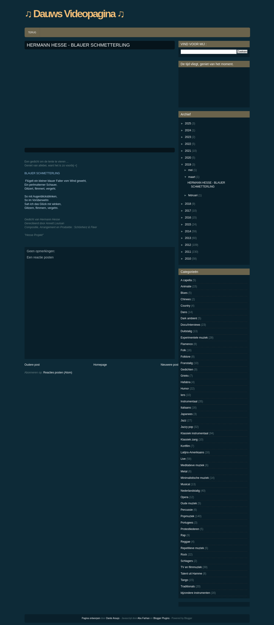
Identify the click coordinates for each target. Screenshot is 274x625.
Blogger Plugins (161, 618)
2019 (188, 164)
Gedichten (187, 369)
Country (185, 305)
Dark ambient (189, 318)
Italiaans (186, 407)
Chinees (186, 299)
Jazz (183, 420)
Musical (185, 484)
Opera (184, 497)
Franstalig (187, 363)
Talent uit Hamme (191, 573)
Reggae (185, 541)
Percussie (187, 509)
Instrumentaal (189, 401)
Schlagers (187, 561)
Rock (184, 554)
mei (190, 170)
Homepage (100, 364)
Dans (184, 312)
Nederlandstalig (190, 490)
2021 (188, 150)
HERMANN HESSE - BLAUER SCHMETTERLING (78, 45)
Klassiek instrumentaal (194, 433)
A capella (186, 280)
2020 (188, 157)
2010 (188, 258)
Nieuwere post (169, 364)
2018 (188, 203)
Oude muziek (189, 503)
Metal (184, 471)
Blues (184, 292)
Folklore (186, 356)
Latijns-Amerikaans (192, 452)
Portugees (187, 522)
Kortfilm (185, 446)
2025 (188, 123)
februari (193, 195)
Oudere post (32, 364)
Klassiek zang (189, 439)
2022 (188, 144)
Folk (183, 350)
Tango (184, 580)
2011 (188, 251)
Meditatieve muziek (192, 465)
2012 (188, 245)
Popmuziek (187, 516)
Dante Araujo (112, 618)
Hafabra (186, 382)
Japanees (187, 414)
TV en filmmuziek (191, 567)
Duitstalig (186, 331)
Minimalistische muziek (195, 477)
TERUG (32, 32)
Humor (185, 388)
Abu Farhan (144, 618)
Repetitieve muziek (192, 548)
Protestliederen (190, 529)
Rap (183, 535)
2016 (188, 217)
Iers (183, 395)
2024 (188, 130)
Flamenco (187, 344)
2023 (188, 137)
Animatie (186, 286)
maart (191, 177)
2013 (188, 238)
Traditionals (188, 586)
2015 (188, 224)
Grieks (185, 375)
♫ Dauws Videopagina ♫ (74, 14)
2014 (188, 231)
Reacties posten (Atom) (57, 372)
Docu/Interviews (190, 324)
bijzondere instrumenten (195, 592)
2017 (188, 210)
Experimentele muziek (194, 337)
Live (183, 458)
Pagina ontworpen (91, 618)
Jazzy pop (187, 427)
